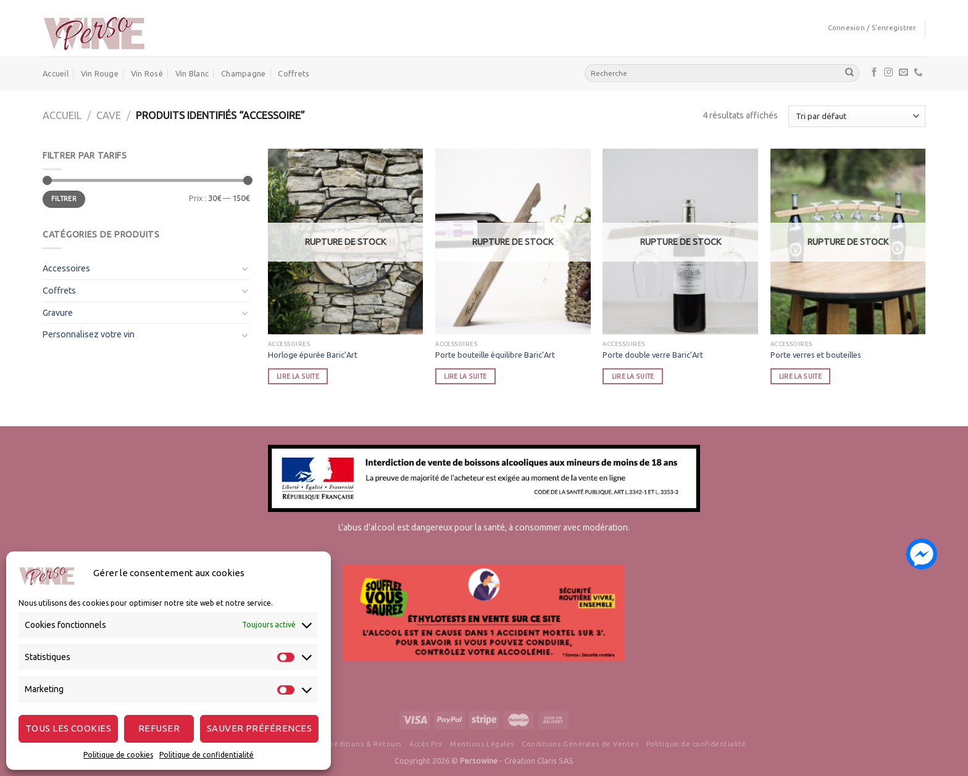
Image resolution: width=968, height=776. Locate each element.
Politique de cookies (118, 755)
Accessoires (66, 268)
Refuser (159, 728)
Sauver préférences (259, 728)
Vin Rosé (147, 73)
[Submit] (849, 73)
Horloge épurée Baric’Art (312, 354)
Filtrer (64, 198)
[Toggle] (245, 268)
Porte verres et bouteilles (815, 354)
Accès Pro (426, 744)
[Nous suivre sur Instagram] (888, 73)
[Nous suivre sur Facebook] (874, 73)
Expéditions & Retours (361, 744)
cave (108, 115)
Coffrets (293, 73)
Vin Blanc (192, 73)
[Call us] (918, 73)
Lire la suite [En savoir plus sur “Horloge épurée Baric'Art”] (298, 376)
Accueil (56, 73)
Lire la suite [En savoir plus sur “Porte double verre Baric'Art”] (633, 376)
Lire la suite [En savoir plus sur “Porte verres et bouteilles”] (800, 376)
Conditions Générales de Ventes (580, 744)
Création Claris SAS (539, 760)
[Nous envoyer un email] (903, 73)
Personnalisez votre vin (89, 334)
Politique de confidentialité (206, 755)
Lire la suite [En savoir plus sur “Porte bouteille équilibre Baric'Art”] (465, 376)
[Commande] (856, 116)
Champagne (243, 73)
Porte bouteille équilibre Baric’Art (495, 354)
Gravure (58, 313)
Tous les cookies (68, 728)
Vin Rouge (100, 73)
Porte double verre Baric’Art (653, 354)
